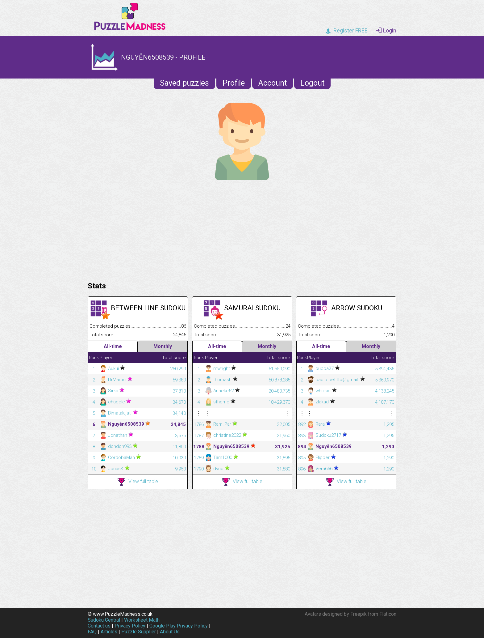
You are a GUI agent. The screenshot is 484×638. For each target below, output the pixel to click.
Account (272, 83)
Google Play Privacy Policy (178, 626)
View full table (138, 482)
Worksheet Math (142, 620)
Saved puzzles (184, 83)
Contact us (99, 626)
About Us (170, 632)
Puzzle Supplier (138, 632)
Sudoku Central (104, 620)
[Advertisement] (242, 229)
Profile (234, 83)
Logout (312, 83)
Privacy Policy (130, 626)
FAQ (92, 632)
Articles (109, 632)
